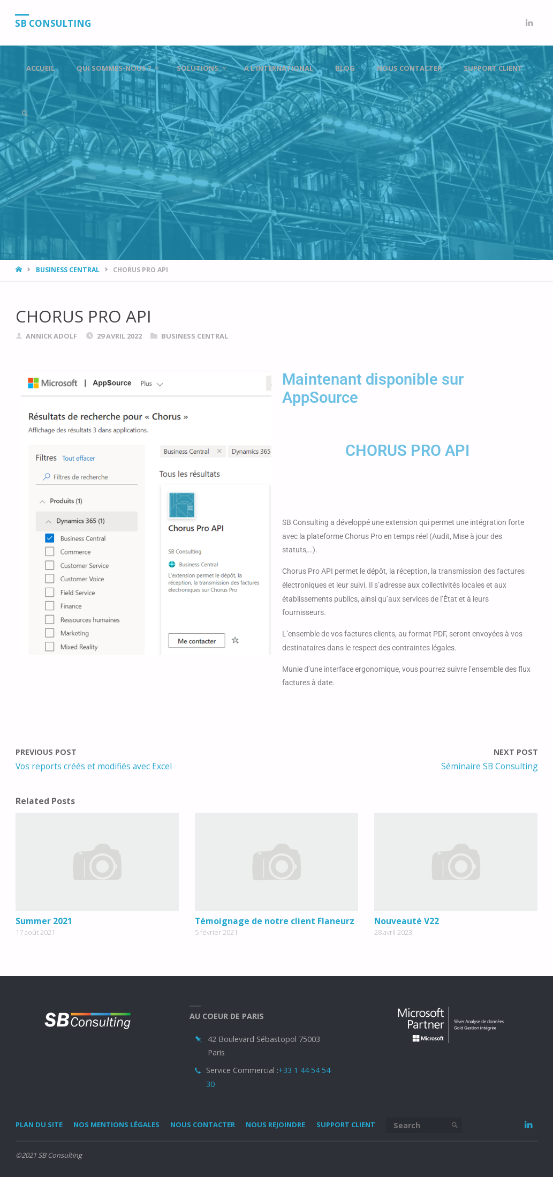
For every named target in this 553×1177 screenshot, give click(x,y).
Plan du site (39, 1124)
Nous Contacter (202, 1124)
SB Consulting (54, 23)
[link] (24, 114)
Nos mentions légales (116, 1124)
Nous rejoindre (275, 1124)
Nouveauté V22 (406, 921)
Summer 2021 (44, 921)
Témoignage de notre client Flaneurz (274, 921)
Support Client (345, 1124)
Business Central (68, 269)
